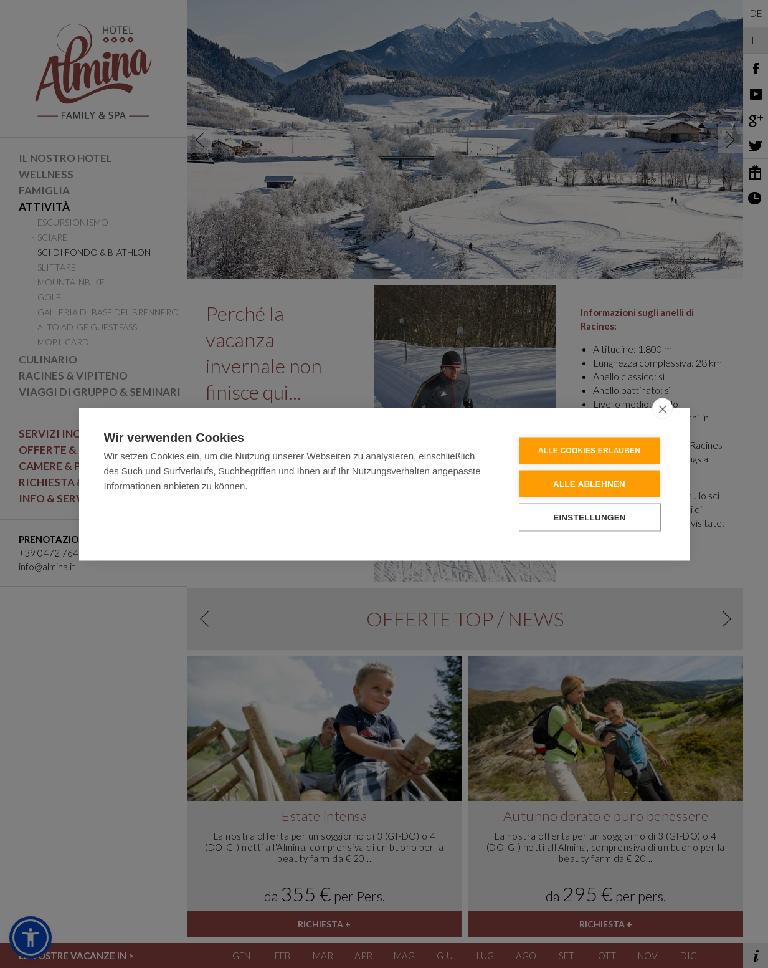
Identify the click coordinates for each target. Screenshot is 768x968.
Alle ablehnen (589, 483)
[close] (662, 408)
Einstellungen (589, 517)
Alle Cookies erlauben (589, 450)
